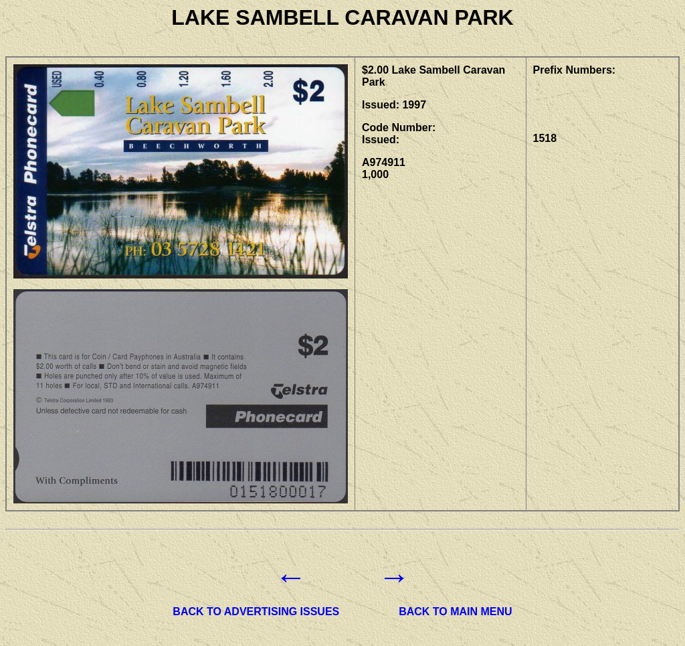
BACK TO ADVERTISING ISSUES (256, 611)
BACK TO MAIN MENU (455, 611)
